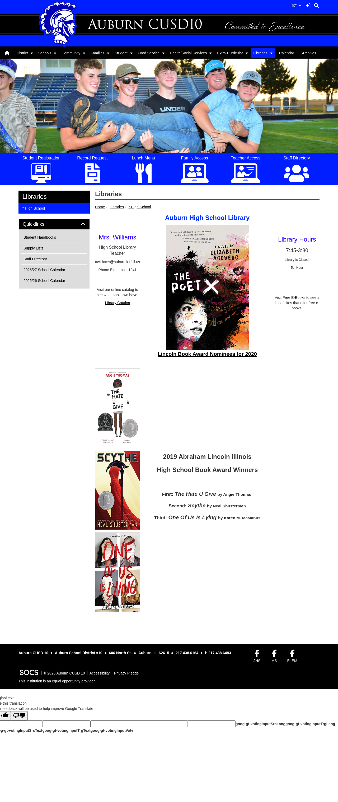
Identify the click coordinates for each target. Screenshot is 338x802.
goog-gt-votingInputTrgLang (310, 724)
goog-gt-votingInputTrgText (66, 730)
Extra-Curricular (230, 53)
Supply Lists (33, 248)
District (22, 53)
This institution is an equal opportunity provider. (57, 681)
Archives (309, 53)
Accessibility (100, 673)
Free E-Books (294, 297)
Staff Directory (35, 259)
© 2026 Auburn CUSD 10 (64, 673)
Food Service (148, 53)
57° (297, 5)
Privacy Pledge (126, 673)
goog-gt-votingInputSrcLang (260, 724)
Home (100, 207)
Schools (44, 53)
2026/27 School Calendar (44, 270)
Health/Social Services (188, 53)
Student (121, 53)
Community (71, 53)
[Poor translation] (19, 715)
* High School (140, 207)
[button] (32, 53)
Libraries (260, 53)
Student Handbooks (40, 237)
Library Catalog (117, 303)
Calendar (286, 53)
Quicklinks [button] (39, 224)
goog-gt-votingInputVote (112, 730)
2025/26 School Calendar (44, 281)
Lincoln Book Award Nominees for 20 (204, 354)
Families (97, 53)
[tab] (54, 224)
